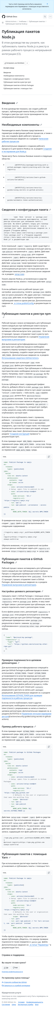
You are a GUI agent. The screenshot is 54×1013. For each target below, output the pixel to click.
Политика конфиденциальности (12, 972)
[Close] (47, 3)
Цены (14, 1004)
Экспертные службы (25, 1004)
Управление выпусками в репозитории (19, 585)
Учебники (22, 21)
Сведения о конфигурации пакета (26, 209)
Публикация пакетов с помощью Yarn (24, 855)
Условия (21, 1002)
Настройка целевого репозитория (22, 591)
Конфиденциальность (34, 1002)
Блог (37, 1004)
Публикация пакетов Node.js (16, 24)
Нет (15, 968)
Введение (10, 103)
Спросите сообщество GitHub (14, 982)
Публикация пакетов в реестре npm (26, 315)
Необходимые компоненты (22, 124)
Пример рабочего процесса (19, 726)
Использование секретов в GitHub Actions (20, 358)
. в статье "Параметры (38, 945)
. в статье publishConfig (23, 303)
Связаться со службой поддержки (16, 985)
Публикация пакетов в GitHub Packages (22, 560)
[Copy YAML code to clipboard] (48, 456)
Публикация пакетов (37, 21)
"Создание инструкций (19, 434)
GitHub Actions (11, 21)
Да (6, 968)
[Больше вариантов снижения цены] (27, 63)
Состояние (6, 1004)
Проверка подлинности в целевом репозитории (21, 661)
